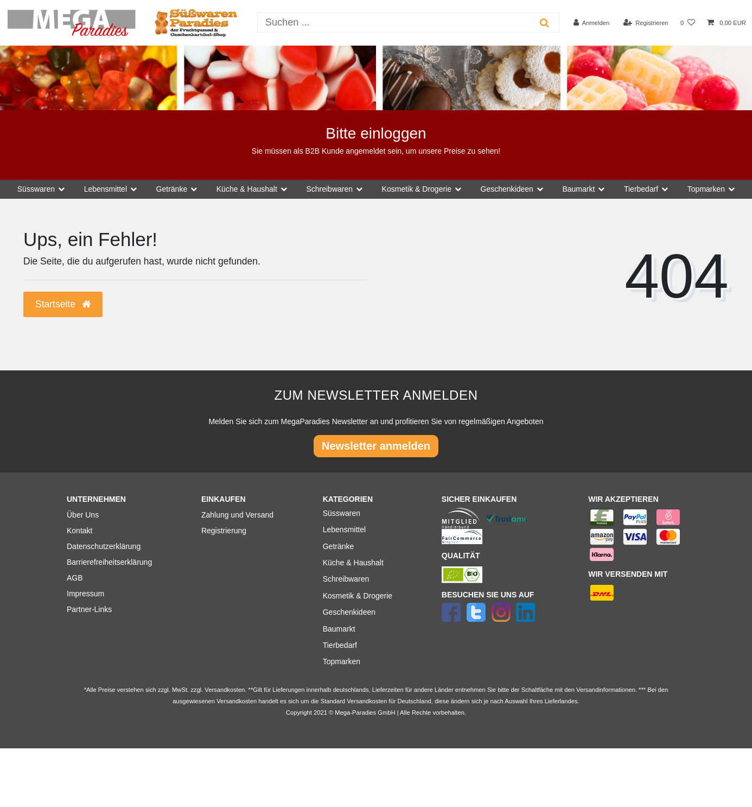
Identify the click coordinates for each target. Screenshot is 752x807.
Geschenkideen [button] (507, 189)
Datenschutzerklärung (104, 546)
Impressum (85, 593)
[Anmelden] (592, 23)
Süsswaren (341, 513)
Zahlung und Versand (237, 514)
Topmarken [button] (706, 189)
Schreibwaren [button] (329, 189)
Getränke (338, 546)
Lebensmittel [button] (105, 189)
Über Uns (83, 514)
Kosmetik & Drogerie (357, 595)
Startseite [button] (63, 304)
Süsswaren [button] (36, 189)
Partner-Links (89, 609)
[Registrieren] (645, 23)
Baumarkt (339, 629)
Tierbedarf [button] (641, 189)
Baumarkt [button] (578, 189)
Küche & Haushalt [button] (246, 189)
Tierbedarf (340, 645)
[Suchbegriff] (394, 22)
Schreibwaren (346, 579)
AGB (75, 577)
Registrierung (223, 530)
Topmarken (341, 661)
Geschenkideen (349, 612)
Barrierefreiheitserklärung (109, 562)
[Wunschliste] (687, 23)
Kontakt (79, 530)
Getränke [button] (172, 189)
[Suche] (544, 22)
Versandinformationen (605, 689)
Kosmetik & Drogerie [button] (416, 189)
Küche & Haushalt (353, 562)
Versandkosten (367, 701)
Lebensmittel (344, 529)
